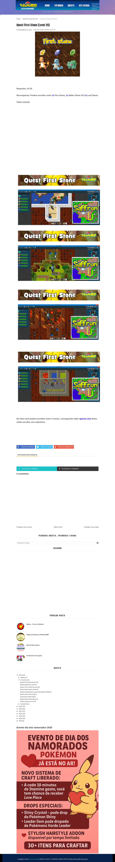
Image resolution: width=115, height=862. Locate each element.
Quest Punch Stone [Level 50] (30, 687)
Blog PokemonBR (27, 9)
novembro (24, 680)
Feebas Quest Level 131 (28, 701)
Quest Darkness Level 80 (28, 684)
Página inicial (58, 527)
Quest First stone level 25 (45, 30)
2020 (20, 709)
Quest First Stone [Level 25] (29, 682)
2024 (20, 718)
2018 (20, 675)
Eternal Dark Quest (33, 645)
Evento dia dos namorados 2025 (34, 727)
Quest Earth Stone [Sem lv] (29, 699)
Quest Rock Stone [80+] (28, 697)
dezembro (24, 704)
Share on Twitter (43, 447)
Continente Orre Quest (34, 655)
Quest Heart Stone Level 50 (29, 689)
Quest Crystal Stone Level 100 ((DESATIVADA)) (35, 692)
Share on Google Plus (63, 447)
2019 (20, 706)
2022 (20, 713)
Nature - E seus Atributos (35, 624)
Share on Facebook (25, 447)
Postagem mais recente (24, 527)
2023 (20, 716)
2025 (20, 721)
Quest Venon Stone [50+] (28, 694)
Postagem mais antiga (91, 527)
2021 (20, 711)
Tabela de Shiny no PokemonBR (37, 634)
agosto (23, 677)
